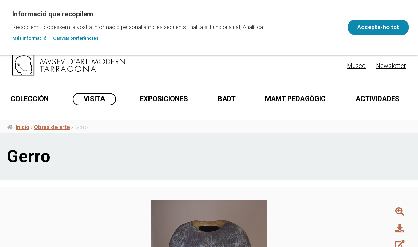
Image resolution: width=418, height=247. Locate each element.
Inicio (22, 154)
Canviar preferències (75, 38)
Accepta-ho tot (375, 27)
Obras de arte (52, 154)
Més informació (29, 38)
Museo (356, 65)
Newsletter (391, 65)
